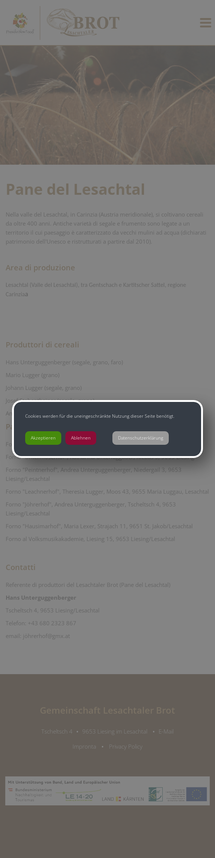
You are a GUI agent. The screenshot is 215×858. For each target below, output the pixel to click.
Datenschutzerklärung (140, 438)
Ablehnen (81, 438)
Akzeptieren (43, 438)
